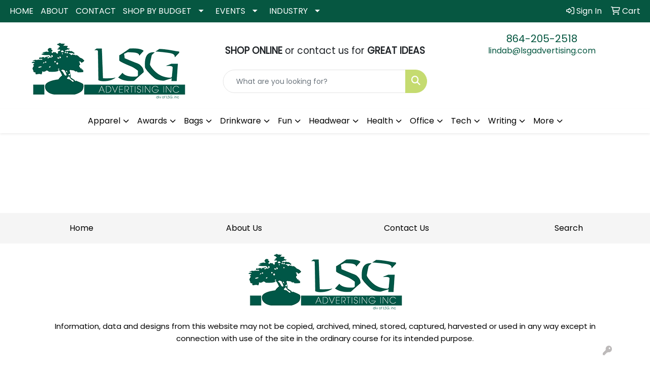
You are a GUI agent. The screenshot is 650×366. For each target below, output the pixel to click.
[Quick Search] (314, 81)
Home (81, 228)
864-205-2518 (541, 39)
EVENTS (230, 11)
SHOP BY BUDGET (157, 11)
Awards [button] (152, 121)
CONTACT (96, 11)
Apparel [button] (104, 121)
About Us (244, 228)
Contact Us (406, 228)
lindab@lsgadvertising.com (542, 50)
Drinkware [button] (240, 121)
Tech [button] (461, 121)
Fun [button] (285, 121)
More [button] (543, 121)
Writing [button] (502, 121)
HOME (22, 11)
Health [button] (380, 121)
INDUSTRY (288, 11)
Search (569, 228)
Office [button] (422, 121)
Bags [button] (193, 121)
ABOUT (55, 11)
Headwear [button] (329, 121)
